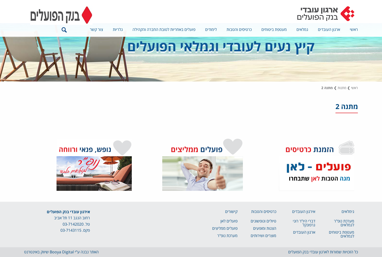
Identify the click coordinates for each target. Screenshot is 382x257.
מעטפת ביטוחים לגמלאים (341, 234)
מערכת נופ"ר (227, 236)
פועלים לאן (229, 221)
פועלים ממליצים (225, 228)
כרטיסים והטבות (239, 29)
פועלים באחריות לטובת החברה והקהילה (164, 29)
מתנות (342, 88)
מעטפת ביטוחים (274, 29)
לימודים (211, 29)
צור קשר (96, 29)
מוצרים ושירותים (263, 236)
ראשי (354, 29)
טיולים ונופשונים (263, 221)
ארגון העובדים (329, 29)
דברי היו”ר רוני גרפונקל (304, 223)
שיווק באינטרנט (36, 252)
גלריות (118, 29)
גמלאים (302, 29)
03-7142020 (73, 224)
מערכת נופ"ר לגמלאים (344, 223)
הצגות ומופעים (264, 228)
